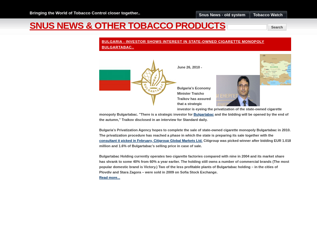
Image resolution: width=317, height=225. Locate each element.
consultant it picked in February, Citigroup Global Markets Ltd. (150, 140)
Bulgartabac (203, 114)
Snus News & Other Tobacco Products (127, 25)
